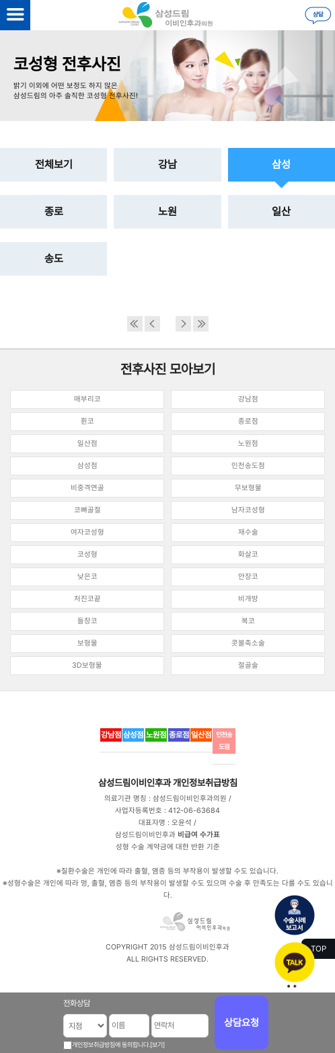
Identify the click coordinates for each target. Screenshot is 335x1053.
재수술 (248, 532)
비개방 (248, 598)
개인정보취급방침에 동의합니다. (111, 1044)
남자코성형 (248, 510)
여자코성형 (87, 532)
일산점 (87, 443)
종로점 (248, 421)
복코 (248, 621)
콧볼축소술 (248, 643)
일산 (281, 211)
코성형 (87, 554)
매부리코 (87, 399)
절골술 (248, 665)
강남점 (248, 399)
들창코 (87, 621)
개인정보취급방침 (205, 782)
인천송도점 (248, 465)
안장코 (248, 576)
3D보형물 (87, 665)
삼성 (281, 164)
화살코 (248, 554)
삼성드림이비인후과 (134, 782)
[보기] (157, 1044)
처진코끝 (87, 598)
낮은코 (87, 576)
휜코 (87, 421)
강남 (167, 164)
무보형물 (248, 487)
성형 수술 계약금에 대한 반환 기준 (168, 847)
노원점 (248, 443)
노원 (167, 211)
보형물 (87, 643)
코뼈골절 (87, 510)
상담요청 (241, 1023)
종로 (53, 211)
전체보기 (54, 164)
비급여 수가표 (199, 834)
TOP (318, 948)
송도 (53, 258)
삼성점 (87, 465)
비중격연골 (87, 487)
